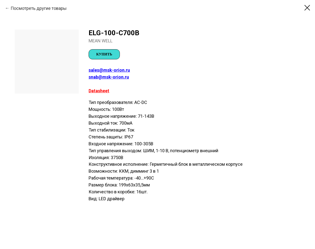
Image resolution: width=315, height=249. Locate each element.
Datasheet (99, 90)
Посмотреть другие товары (39, 8)
